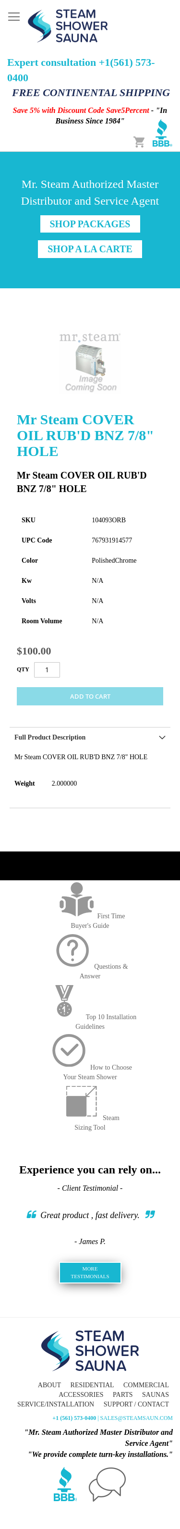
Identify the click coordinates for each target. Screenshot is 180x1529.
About (49, 1385)
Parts (122, 1394)
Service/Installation (55, 1404)
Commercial (146, 1385)
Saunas (155, 1394)
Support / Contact (136, 1404)
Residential (92, 1385)
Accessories (81, 1394)
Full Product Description (49, 737)
